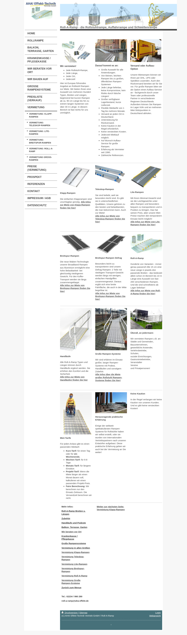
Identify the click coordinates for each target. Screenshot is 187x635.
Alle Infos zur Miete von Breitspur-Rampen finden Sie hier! (75, 288)
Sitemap (83, 612)
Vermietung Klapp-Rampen (76, 552)
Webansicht (155, 615)
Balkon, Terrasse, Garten (74, 527)
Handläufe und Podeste (74, 523)
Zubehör (66, 518)
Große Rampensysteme (74, 543)
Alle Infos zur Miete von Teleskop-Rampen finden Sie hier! (110, 219)
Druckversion (70, 612)
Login (158, 612)
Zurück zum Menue (71, 587)
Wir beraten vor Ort (72, 531)
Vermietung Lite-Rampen (74, 564)
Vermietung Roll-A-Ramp (74, 575)
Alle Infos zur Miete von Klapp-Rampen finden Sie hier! (75, 205)
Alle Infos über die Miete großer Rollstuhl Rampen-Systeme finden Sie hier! (108, 377)
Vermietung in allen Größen (76, 548)
